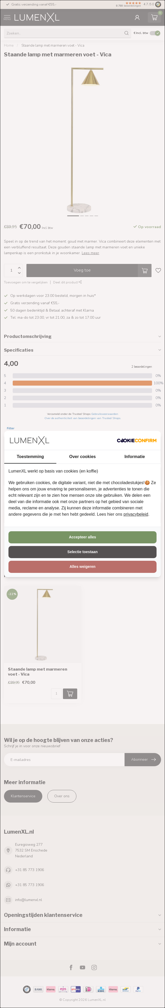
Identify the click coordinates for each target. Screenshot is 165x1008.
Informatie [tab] (135, 456)
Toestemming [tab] (30, 456)
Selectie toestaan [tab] (82, 552)
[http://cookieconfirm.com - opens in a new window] (137, 440)
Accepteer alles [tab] (82, 537)
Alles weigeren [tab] (82, 566)
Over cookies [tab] (82, 456)
